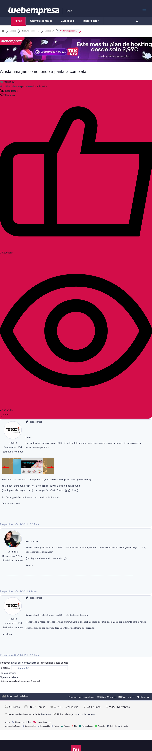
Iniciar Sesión (17, 662)
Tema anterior (8, 672)
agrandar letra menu (84, 714)
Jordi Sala (13, 551)
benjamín (46, 714)
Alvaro (29, 86)
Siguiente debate (9, 677)
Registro (31, 662)
